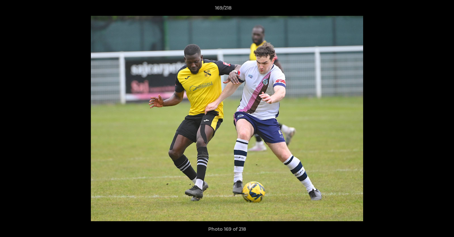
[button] (426, 10)
